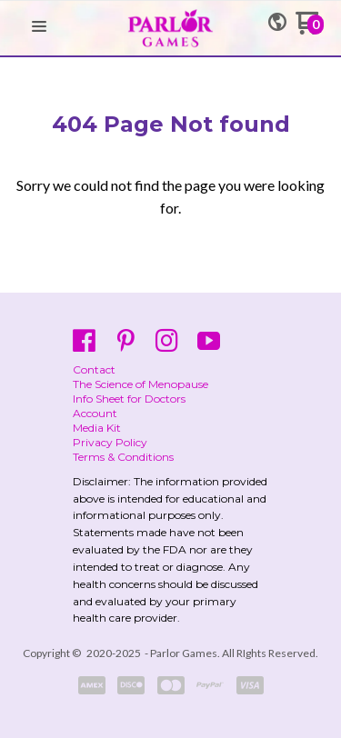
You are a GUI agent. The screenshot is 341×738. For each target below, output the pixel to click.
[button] (39, 27)
